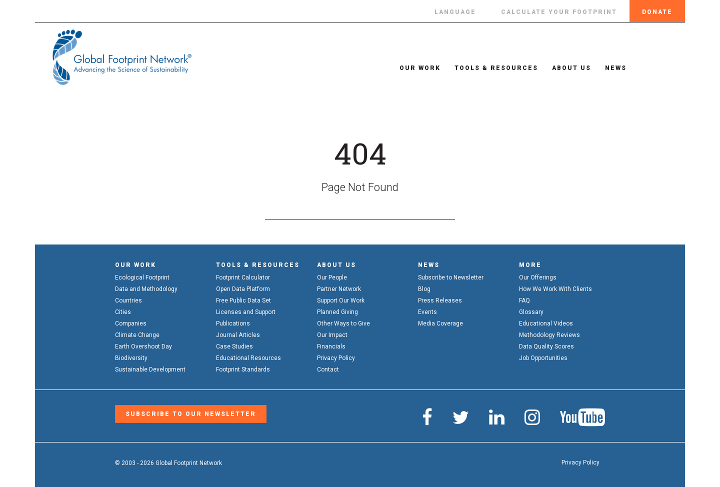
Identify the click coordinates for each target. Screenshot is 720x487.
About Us (565, 68)
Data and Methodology (146, 289)
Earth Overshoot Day (143, 346)
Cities (123, 312)
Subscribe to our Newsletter (191, 414)
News (609, 68)
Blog (424, 289)
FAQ (524, 300)
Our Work (413, 68)
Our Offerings (537, 277)
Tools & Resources (490, 68)
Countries (128, 300)
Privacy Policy (336, 358)
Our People (332, 277)
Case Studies (234, 346)
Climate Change (137, 335)
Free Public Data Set (243, 300)
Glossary (531, 312)
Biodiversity (131, 358)
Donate (657, 12)
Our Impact (332, 335)
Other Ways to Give (343, 323)
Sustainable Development (150, 369)
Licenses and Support (246, 312)
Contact (328, 369)
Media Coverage (440, 323)
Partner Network (339, 289)
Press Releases (440, 300)
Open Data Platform (243, 289)
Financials (331, 346)
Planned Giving (337, 312)
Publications (233, 323)
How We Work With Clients (555, 289)
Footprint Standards (243, 369)
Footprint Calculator (243, 277)
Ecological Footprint (142, 277)
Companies (130, 323)
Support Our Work (340, 300)
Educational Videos (546, 323)
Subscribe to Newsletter (451, 277)
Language (455, 12)
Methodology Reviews (549, 335)
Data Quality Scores (546, 346)
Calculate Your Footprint (559, 12)
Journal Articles (238, 335)
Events (427, 312)
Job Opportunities (543, 358)
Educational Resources (248, 358)
